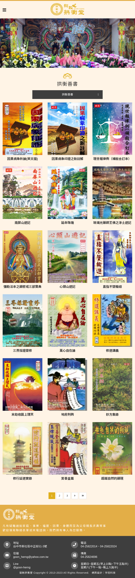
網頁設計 (97, 572)
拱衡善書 (67, 94)
